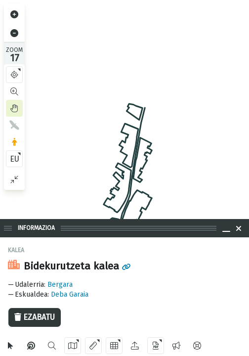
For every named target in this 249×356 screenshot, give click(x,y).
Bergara (60, 284)
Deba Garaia (69, 294)
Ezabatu (34, 317)
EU (14, 159)
